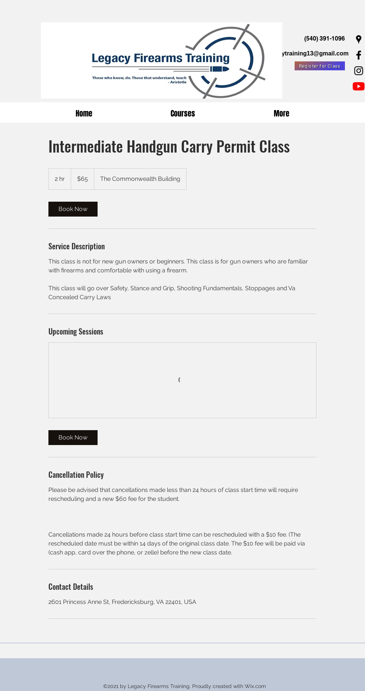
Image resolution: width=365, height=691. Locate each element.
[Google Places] (359, 39)
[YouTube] (359, 86)
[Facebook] (359, 55)
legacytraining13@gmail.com (307, 53)
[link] (73, 209)
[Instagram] (359, 71)
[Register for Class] (320, 65)
